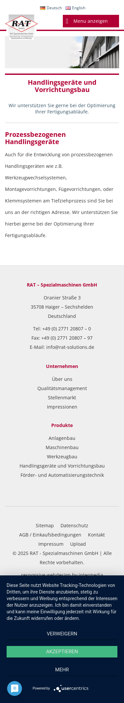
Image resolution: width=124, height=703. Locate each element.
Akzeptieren (62, 652)
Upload (78, 544)
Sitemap (45, 525)
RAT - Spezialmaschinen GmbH (64, 553)
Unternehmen (62, 366)
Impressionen (62, 407)
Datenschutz (74, 525)
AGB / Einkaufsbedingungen (50, 535)
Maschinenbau (62, 447)
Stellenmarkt (62, 397)
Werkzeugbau (62, 456)
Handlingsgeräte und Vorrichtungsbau (62, 466)
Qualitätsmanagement (62, 388)
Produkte (62, 425)
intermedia (91, 575)
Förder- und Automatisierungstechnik (62, 475)
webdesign (59, 575)
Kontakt (96, 535)
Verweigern (62, 634)
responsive (33, 575)
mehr (62, 670)
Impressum (50, 544)
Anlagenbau (62, 438)
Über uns (62, 379)
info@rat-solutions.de (70, 347)
